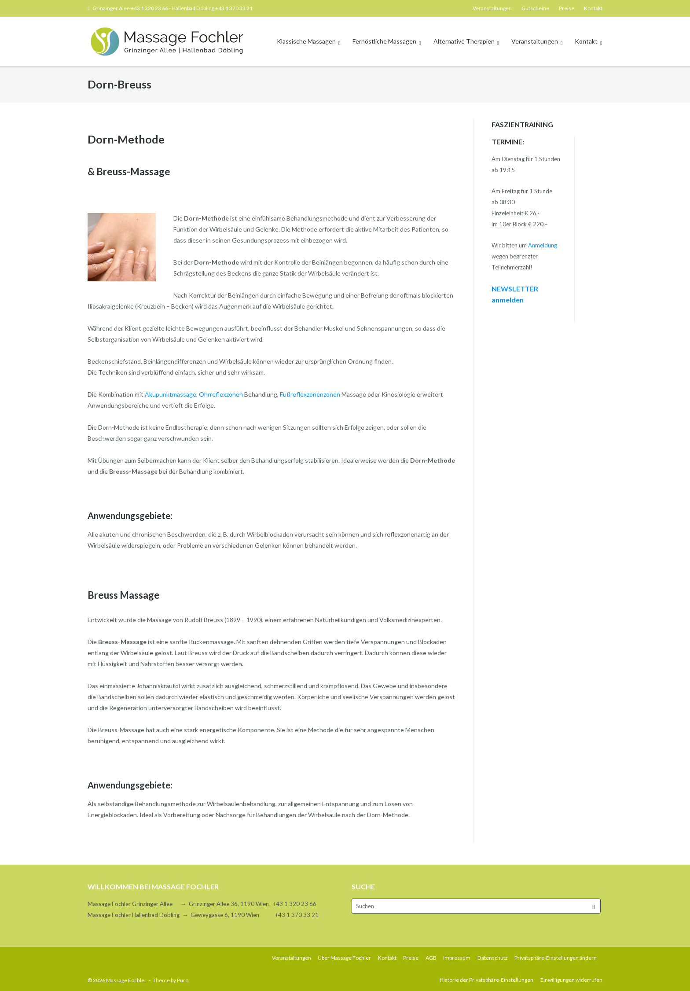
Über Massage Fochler (344, 957)
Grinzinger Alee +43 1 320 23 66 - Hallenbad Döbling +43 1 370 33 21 (172, 8)
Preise (566, 8)
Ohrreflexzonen (221, 394)
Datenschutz (492, 957)
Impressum (456, 957)
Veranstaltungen (492, 8)
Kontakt (593, 8)
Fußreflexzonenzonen (310, 394)
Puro (182, 980)
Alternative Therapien (464, 41)
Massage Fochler (126, 980)
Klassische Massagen (306, 41)
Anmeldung (542, 245)
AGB (431, 957)
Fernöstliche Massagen (384, 41)
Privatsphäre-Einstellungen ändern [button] (555, 957)
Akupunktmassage (170, 394)
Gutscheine (535, 8)
